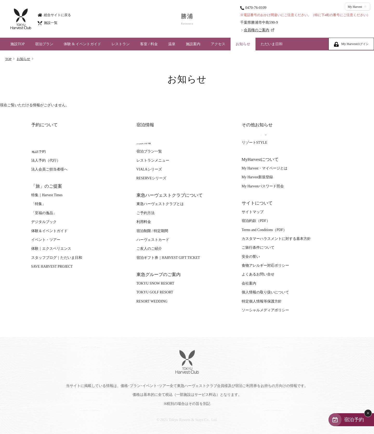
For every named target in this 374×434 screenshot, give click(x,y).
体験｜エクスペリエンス (51, 249)
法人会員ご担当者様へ (49, 169)
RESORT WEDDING (152, 301)
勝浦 (187, 19)
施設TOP (17, 44)
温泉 (171, 44)
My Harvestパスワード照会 (263, 186)
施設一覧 (47, 23)
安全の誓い (251, 257)
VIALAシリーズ (149, 169)
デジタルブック (44, 222)
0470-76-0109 (256, 7)
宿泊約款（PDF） (256, 221)
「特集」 (38, 204)
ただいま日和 (272, 44)
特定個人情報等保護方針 (262, 301)
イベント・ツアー (45, 240)
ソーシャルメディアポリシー (265, 310)
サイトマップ (253, 212)
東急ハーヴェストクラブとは (160, 204)
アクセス (218, 44)
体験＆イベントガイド (49, 231)
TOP (8, 59)
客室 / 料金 (149, 44)
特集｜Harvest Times (47, 195)
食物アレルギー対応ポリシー (265, 265)
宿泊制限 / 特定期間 (152, 231)
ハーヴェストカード (152, 240)
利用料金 (143, 222)
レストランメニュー (152, 160)
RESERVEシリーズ (151, 178)
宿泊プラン (44, 44)
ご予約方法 (145, 213)
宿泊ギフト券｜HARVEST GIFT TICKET (168, 258)
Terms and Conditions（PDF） (264, 230)
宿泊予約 (354, 419)
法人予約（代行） (45, 160)
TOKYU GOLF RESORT (154, 292)
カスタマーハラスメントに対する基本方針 (276, 239)
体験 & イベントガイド (82, 44)
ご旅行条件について (258, 248)
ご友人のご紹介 (149, 249)
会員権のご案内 (256, 30)
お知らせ (243, 44)
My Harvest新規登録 (257, 177)
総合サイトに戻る (54, 15)
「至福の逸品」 (44, 213)
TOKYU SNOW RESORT (155, 283)
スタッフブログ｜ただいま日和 (56, 258)
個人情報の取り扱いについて (265, 292)
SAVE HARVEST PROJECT (52, 266)
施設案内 (193, 44)
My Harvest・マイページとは (265, 168)
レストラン (120, 44)
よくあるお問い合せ (258, 275)
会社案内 (249, 283)
